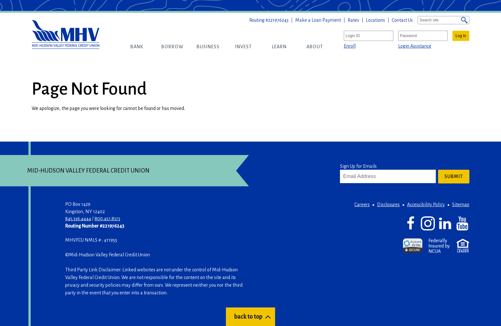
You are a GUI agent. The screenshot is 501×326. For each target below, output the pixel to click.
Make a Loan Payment (318, 20)
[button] (137, 47)
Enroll (350, 46)
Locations (375, 20)
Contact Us (402, 20)
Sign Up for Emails (358, 166)
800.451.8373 (107, 218)
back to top (248, 317)
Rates (353, 20)
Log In (461, 36)
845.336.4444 (78, 218)
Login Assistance (414, 46)
